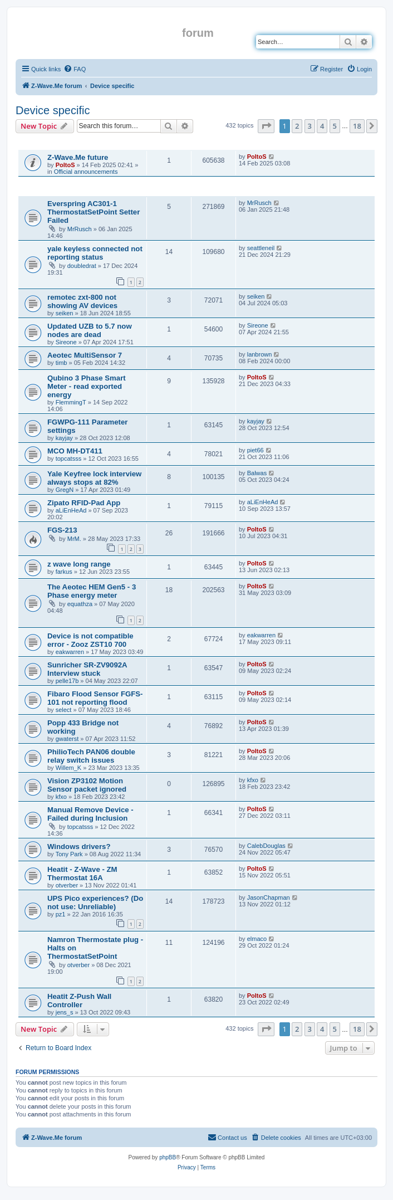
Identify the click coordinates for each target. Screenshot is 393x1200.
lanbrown (259, 354)
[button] (266, 126)
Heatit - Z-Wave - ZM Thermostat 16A (82, 873)
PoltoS (65, 165)
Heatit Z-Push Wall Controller (79, 1000)
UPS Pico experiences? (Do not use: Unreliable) (95, 902)
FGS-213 (62, 530)
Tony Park (69, 854)
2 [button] (297, 126)
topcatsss (68, 458)
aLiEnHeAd (71, 510)
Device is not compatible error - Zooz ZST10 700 (90, 640)
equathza (79, 604)
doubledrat (81, 265)
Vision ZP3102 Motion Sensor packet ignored (86, 785)
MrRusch (79, 229)
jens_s (64, 1012)
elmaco (257, 938)
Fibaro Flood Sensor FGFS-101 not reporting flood (95, 698)
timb (61, 362)
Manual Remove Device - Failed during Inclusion (90, 814)
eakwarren (70, 651)
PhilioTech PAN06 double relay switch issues (91, 756)
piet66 (255, 450)
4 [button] (322, 126)
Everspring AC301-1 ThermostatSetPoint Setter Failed (93, 212)
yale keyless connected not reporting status (95, 253)
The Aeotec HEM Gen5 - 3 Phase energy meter (91, 591)
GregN (64, 489)
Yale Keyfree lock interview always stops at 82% (94, 478)
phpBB (167, 1157)
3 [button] (310, 126)
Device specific (53, 110)
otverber (67, 885)
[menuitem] (74, 69)
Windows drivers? (78, 846)
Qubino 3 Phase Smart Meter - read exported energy (86, 386)
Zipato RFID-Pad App (83, 503)
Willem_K (68, 767)
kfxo (61, 796)
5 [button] (335, 126)
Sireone (66, 342)
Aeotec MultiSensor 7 (84, 355)
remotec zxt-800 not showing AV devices (82, 301)
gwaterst (67, 738)
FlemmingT (71, 402)
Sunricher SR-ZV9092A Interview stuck (87, 669)
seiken (64, 313)
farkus (64, 571)
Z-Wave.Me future (77, 157)
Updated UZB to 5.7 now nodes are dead (89, 330)
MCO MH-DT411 (74, 451)
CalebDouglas (266, 845)
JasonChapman (268, 897)
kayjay (64, 438)
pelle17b (67, 680)
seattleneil (261, 248)
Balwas (257, 473)
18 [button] (357, 126)
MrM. (74, 538)
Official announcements (86, 171)
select (64, 709)
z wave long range (79, 564)
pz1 (61, 914)
